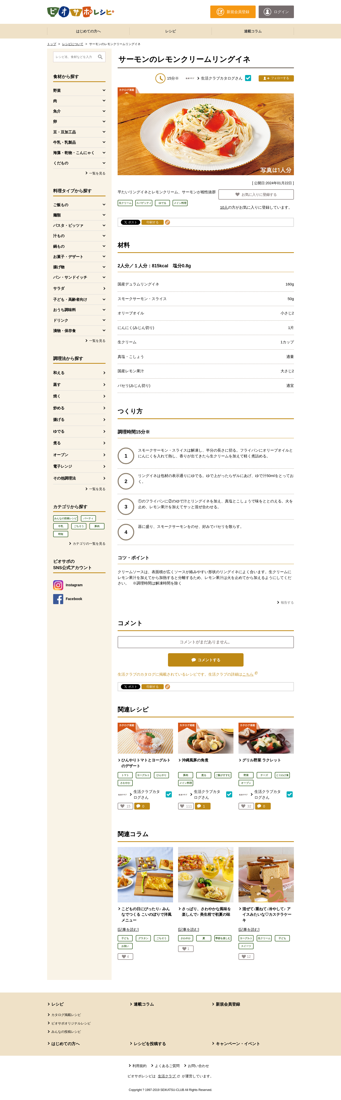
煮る (57, 443)
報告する (287, 602)
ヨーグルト (143, 775)
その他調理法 (64, 478)
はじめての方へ (88, 31)
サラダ (58, 288)
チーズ (264, 775)
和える (58, 373)
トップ (51, 44)
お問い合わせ (198, 1066)
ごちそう (79, 526)
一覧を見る (97, 173)
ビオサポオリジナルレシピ (71, 1023)
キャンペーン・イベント (238, 1044)
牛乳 (60, 526)
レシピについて (72, 44)
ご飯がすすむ (222, 775)
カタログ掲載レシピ (66, 1015)
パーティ (88, 518)
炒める (58, 408)
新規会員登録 (228, 1004)
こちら (249, 674)
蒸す (57, 384)
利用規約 (139, 1066)
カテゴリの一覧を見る (89, 543)
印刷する (153, 222)
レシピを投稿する (150, 1044)
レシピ (170, 31)
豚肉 (96, 526)
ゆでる (58, 431)
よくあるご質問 (167, 1066)
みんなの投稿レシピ (65, 518)
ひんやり (161, 775)
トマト (125, 775)
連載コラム (253, 31)
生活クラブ (169, 1076)
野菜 (246, 775)
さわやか (125, 783)
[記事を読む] (128, 929)
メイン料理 (185, 783)
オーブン (60, 455)
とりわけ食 (282, 775)
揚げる (58, 419)
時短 (60, 534)
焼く (57, 396)
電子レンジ (62, 466)
